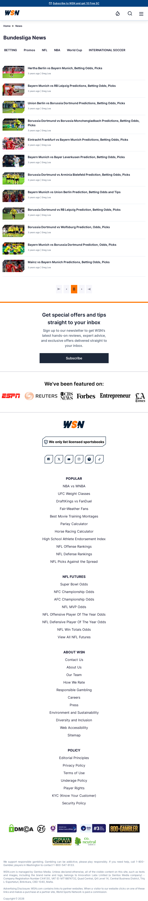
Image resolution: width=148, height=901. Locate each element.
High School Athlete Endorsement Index (74, 539)
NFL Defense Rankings (74, 554)
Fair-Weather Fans (74, 509)
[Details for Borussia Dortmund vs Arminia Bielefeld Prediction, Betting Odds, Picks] (13, 178)
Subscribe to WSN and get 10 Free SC (76, 3)
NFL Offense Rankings (74, 546)
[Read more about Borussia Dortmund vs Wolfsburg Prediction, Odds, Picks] (68, 228)
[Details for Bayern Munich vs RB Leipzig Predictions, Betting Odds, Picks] (13, 89)
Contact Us (74, 660)
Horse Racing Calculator (74, 531)
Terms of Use (74, 773)
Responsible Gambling (74, 690)
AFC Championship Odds (74, 599)
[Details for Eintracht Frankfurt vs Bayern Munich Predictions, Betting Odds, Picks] (13, 143)
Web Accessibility (74, 727)
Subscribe (74, 358)
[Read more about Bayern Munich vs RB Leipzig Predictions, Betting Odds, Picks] (71, 86)
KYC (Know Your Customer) (74, 795)
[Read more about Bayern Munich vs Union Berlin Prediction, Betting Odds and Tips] (74, 193)
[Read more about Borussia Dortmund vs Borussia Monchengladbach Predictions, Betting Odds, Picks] (84, 123)
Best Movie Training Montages (74, 516)
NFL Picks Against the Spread (74, 561)
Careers (74, 697)
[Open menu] (141, 13)
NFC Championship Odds (74, 592)
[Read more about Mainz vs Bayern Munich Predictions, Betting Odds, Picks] (68, 263)
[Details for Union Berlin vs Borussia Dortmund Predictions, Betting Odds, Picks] (13, 107)
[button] (141, 13)
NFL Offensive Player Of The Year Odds (74, 614)
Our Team (74, 675)
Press (74, 705)
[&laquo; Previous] (59, 289)
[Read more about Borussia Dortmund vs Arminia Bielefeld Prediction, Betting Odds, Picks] (78, 175)
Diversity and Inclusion (74, 720)
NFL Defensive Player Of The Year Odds (74, 622)
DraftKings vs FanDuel (74, 501)
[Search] (129, 13)
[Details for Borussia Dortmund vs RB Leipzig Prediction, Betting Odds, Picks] (13, 213)
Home (7, 25)
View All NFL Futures (74, 637)
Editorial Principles (74, 758)
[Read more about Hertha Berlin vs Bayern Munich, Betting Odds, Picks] (65, 69)
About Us (74, 667)
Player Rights (74, 788)
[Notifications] (117, 13)
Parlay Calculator (74, 524)
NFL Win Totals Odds (74, 629)
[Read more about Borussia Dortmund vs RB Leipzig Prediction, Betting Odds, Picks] (74, 210)
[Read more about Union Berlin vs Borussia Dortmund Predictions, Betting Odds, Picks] (76, 104)
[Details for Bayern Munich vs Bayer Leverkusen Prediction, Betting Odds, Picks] (13, 161)
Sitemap (74, 735)
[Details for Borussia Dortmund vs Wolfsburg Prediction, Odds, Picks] (13, 231)
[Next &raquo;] (82, 289)
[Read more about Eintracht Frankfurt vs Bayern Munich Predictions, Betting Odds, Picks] (78, 140)
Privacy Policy (74, 765)
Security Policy (74, 803)
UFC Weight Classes (74, 493)
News (18, 25)
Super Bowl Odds (74, 584)
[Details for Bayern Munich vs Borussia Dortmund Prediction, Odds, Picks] (13, 248)
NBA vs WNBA (74, 486)
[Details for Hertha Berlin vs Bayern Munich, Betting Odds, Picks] (13, 72)
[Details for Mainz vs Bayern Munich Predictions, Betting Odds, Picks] (13, 267)
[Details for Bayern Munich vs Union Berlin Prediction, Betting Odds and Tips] (13, 196)
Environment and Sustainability (74, 712)
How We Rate (74, 682)
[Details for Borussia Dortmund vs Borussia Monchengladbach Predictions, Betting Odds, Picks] (13, 125)
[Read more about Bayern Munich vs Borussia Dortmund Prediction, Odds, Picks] (72, 245)
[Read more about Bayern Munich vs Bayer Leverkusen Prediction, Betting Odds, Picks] (76, 158)
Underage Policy (74, 780)
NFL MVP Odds (74, 607)
